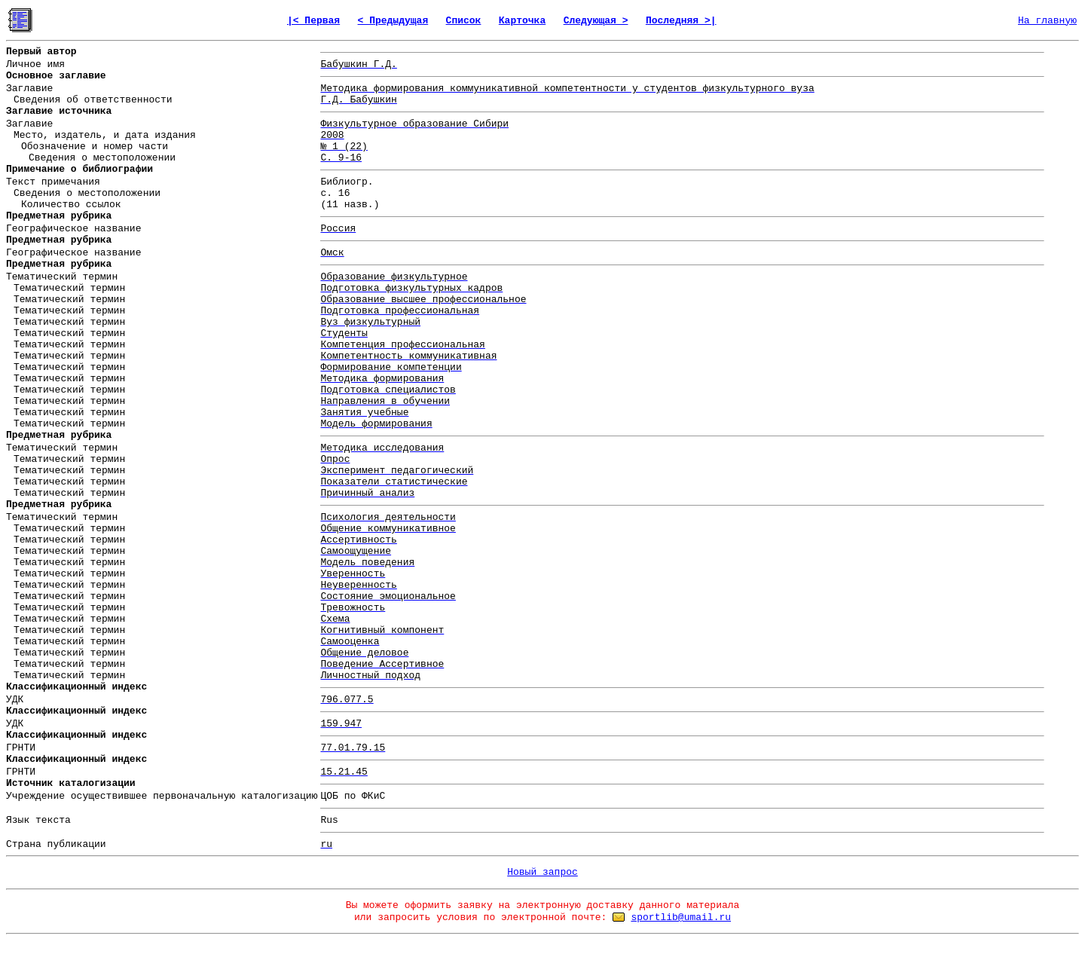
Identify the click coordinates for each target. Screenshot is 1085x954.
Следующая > (596, 20)
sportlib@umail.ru (681, 917)
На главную (1047, 20)
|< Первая (313, 20)
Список (463, 20)
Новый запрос (542, 872)
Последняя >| (681, 20)
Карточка (522, 20)
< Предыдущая (393, 20)
